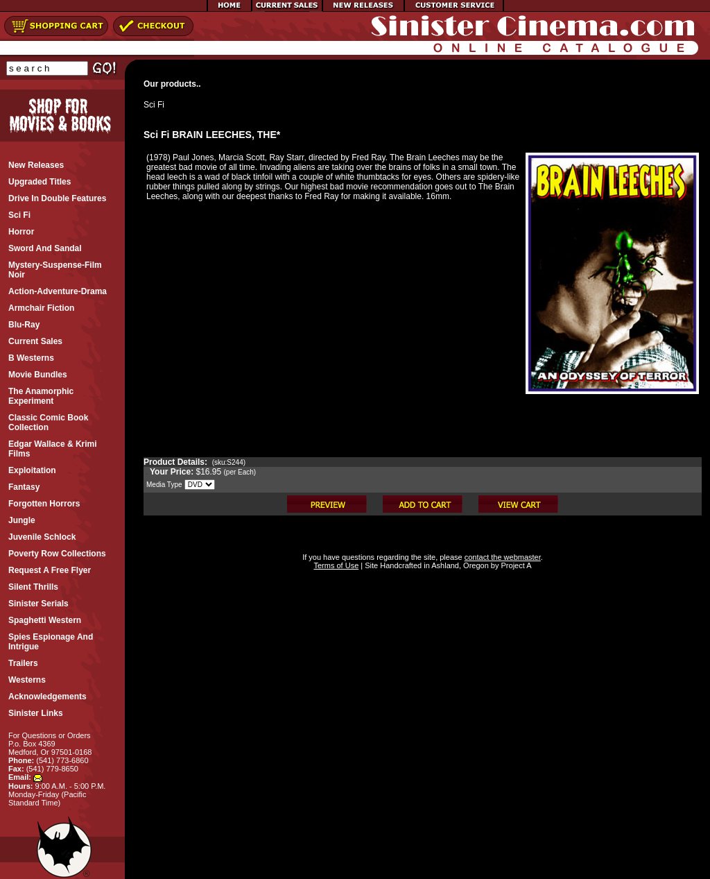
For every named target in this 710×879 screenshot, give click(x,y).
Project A (515, 565)
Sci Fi (154, 105)
